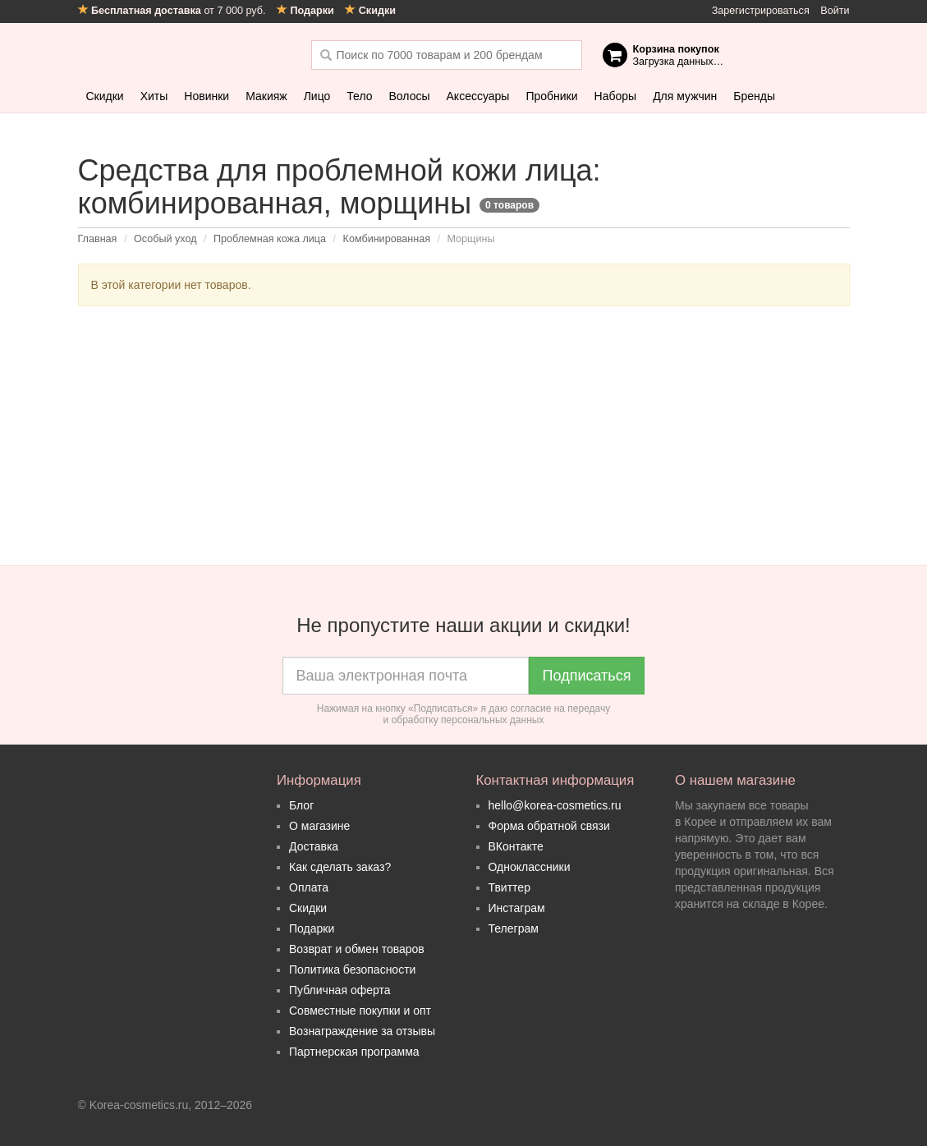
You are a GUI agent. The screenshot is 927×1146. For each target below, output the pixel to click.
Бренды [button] (754, 96)
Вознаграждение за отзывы (362, 1031)
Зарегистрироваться (761, 10)
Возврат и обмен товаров (356, 949)
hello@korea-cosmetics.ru (555, 805)
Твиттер (509, 887)
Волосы (409, 96)
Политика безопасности (352, 969)
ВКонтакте (516, 846)
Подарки (311, 928)
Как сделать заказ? (340, 866)
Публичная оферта (340, 990)
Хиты (154, 96)
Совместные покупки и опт (360, 1010)
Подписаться (587, 675)
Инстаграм (517, 908)
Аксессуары (478, 96)
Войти (834, 10)
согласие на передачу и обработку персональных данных (497, 714)
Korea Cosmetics (182, 55)
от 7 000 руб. (173, 10)
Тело (359, 96)
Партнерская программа (354, 1051)
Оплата (308, 887)
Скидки (105, 96)
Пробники (551, 96)
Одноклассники (530, 866)
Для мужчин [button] (685, 96)
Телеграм (514, 928)
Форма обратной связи (549, 825)
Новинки (206, 96)
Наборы (615, 96)
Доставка (313, 846)
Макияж (266, 96)
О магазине (319, 825)
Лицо (317, 96)
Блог (301, 805)
